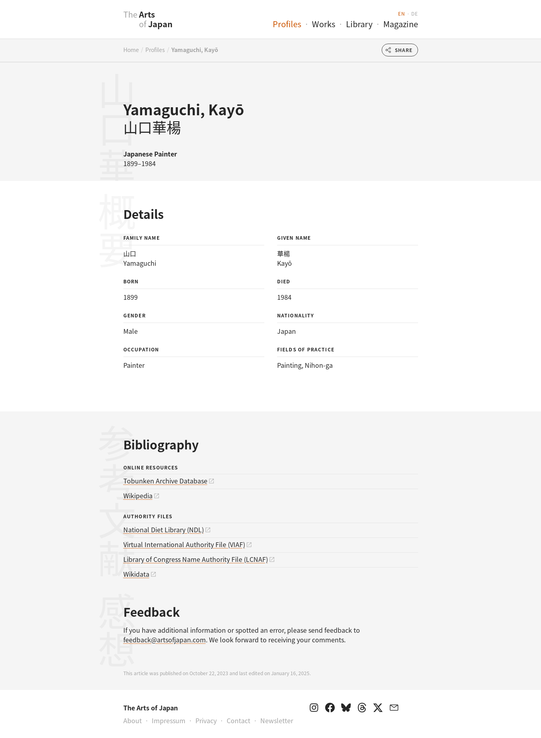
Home (131, 50)
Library (359, 24)
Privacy (206, 720)
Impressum (168, 720)
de (414, 13)
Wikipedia (138, 495)
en (401, 13)
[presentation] (107, 23)
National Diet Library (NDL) (163, 529)
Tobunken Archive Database (165, 480)
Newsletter (276, 720)
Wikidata (136, 574)
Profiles (287, 24)
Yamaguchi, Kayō (194, 50)
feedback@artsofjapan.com (164, 639)
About (132, 720)
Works (323, 24)
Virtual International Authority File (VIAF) (184, 544)
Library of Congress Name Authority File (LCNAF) (195, 559)
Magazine (400, 24)
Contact (238, 720)
